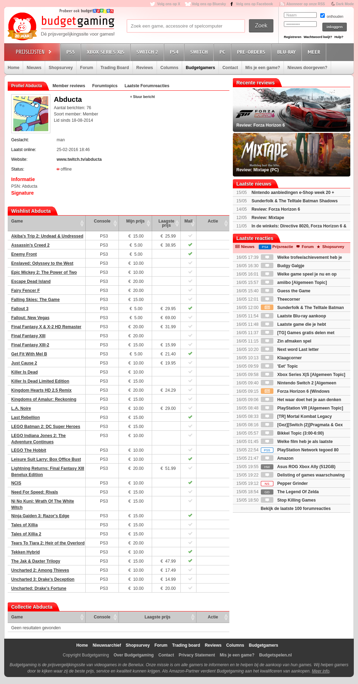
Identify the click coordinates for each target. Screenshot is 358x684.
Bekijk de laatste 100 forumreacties (296, 508)
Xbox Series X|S (107, 51)
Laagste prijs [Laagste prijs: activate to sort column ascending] (166, 223)
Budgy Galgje (283, 265)
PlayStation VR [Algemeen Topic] (302, 408)
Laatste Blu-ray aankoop (293, 316)
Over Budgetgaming (134, 655)
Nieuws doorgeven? (307, 67)
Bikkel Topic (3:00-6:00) (292, 433)
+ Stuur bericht (142, 97)
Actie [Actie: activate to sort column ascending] (213, 221)
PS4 (175, 51)
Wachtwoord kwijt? (317, 37)
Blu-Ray (287, 51)
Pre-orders (252, 51)
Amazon (277, 458)
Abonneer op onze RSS (305, 4)
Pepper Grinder (284, 483)
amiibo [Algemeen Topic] (294, 282)
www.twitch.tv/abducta (79, 159)
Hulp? (338, 37)
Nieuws (34, 67)
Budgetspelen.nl (275, 655)
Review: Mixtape (267, 217)
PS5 (71, 51)
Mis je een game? (262, 67)
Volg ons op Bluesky (209, 4)
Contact (230, 67)
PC (223, 51)
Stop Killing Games (288, 500)
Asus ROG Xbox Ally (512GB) (298, 466)
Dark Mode (345, 4)
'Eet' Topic (279, 366)
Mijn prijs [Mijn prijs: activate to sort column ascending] (135, 221)
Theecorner (280, 299)
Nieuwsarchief (107, 645)
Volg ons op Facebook (254, 4)
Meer (315, 51)
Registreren (292, 37)
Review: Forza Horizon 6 (275, 209)
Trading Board (114, 67)
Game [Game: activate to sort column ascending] (17, 221)
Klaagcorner (281, 357)
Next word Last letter (290, 349)
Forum (86, 67)
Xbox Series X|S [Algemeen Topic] (303, 374)
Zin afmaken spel (286, 341)
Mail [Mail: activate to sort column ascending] (189, 221)
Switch (200, 51)
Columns (169, 67)
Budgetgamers (200, 67)
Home (13, 67)
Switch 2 (148, 51)
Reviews (144, 67)
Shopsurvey (61, 67)
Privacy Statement (197, 655)
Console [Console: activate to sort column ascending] (102, 221)
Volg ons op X (168, 4)
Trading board (186, 645)
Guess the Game (285, 290)
